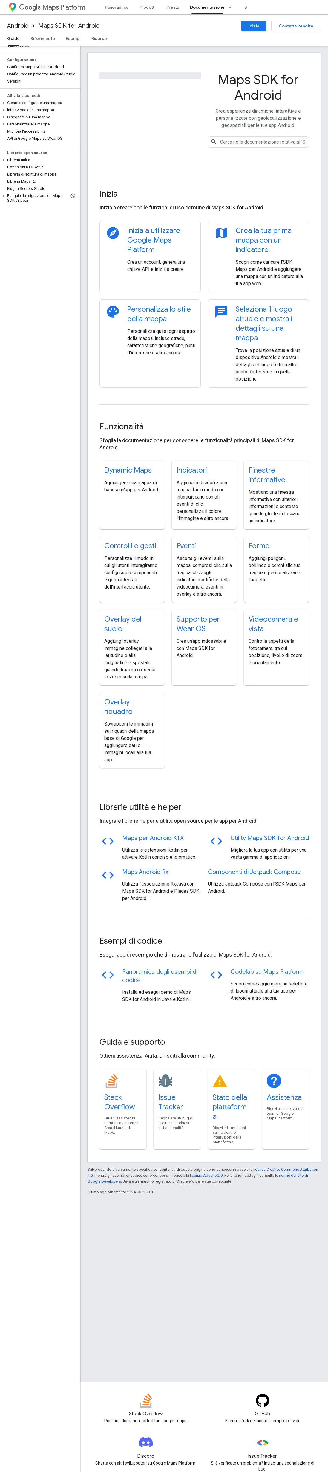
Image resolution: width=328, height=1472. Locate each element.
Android (18, 25)
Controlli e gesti (130, 545)
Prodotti (147, 7)
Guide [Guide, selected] (13, 38)
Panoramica (116, 7)
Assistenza (284, 1097)
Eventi (186, 545)
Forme (259, 545)
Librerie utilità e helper (140, 807)
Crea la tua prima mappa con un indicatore (264, 240)
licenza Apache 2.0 (206, 1175)
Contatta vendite (296, 26)
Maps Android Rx (145, 872)
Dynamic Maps (128, 470)
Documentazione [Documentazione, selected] (207, 7)
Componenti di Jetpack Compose (254, 872)
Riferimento (42, 38)
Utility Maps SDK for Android (270, 838)
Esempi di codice (130, 941)
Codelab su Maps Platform (267, 972)
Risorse (99, 38)
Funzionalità (121, 426)
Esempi (73, 38)
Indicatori (192, 470)
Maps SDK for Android (69, 25)
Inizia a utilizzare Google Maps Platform (153, 240)
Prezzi (172, 7)
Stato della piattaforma (230, 1107)
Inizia (254, 26)
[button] (39, 102)
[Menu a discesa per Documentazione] (232, 7)
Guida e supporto (132, 1042)
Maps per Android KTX (153, 838)
